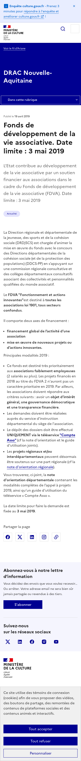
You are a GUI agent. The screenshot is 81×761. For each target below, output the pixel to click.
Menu (75, 28)
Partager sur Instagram (44, 537)
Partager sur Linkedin (32, 537)
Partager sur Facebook (7, 537)
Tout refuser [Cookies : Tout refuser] (40, 741)
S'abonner (22, 604)
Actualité (12, 213)
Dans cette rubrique (40, 100)
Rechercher (63, 28)
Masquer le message (74, 6)
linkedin (20, 641)
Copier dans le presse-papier (56, 537)
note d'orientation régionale (30, 467)
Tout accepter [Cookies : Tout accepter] (40, 729)
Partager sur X (20, 537)
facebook (32, 641)
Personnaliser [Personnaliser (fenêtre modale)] (40, 753)
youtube (56, 641)
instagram (44, 641)
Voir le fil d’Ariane (14, 48)
